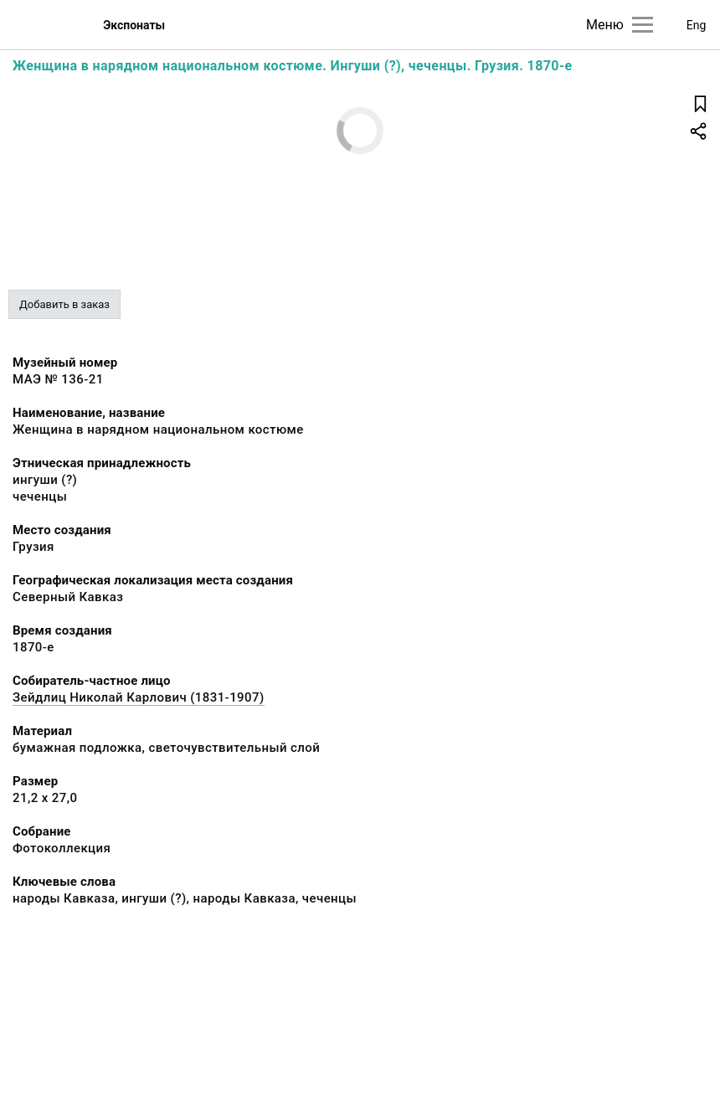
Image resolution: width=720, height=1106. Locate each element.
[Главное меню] (642, 24)
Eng (697, 25)
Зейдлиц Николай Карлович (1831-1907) (139, 697)
